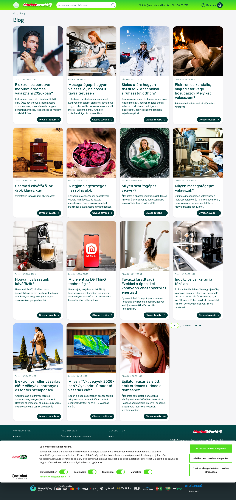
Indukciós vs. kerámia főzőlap (193, 281)
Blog (111, 442)
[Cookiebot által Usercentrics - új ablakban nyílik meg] (19, 494)
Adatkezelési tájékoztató (73, 442)
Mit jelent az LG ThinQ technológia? (87, 281)
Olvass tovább (49, 119)
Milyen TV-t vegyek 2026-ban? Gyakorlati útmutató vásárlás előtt (91, 385)
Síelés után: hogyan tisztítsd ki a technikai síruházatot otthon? (140, 89)
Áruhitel (112, 447)
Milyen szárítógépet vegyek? (139, 188)
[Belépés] (208, 5)
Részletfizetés (116, 457)
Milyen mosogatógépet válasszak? (194, 188)
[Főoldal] (14, 13)
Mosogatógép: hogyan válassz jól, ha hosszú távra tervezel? (87, 89)
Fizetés (64, 452)
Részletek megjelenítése (52, 494)
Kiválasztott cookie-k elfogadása (210, 475)
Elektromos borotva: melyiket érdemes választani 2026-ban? (34, 89)
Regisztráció (19, 442)
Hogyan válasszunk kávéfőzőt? (32, 281)
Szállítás (65, 457)
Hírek (111, 436)
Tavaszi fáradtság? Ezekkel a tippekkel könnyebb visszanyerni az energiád (144, 286)
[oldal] (174, 325)
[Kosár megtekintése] (220, 5)
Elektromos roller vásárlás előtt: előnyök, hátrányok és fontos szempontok (37, 385)
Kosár (16, 452)
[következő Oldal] (195, 325)
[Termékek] (16, 5)
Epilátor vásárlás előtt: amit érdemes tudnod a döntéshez (141, 385)
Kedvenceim (19, 457)
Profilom (17, 447)
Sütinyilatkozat (68, 447)
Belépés (17, 436)
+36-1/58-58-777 (179, 5)
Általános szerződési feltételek (76, 436)
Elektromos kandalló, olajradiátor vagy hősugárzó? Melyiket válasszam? (193, 91)
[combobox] (86, 5)
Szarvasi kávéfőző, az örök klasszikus (34, 188)
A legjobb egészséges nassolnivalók (87, 188)
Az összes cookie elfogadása (211, 466)
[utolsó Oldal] (200, 325)
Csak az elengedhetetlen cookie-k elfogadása (211, 487)
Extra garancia (116, 452)
